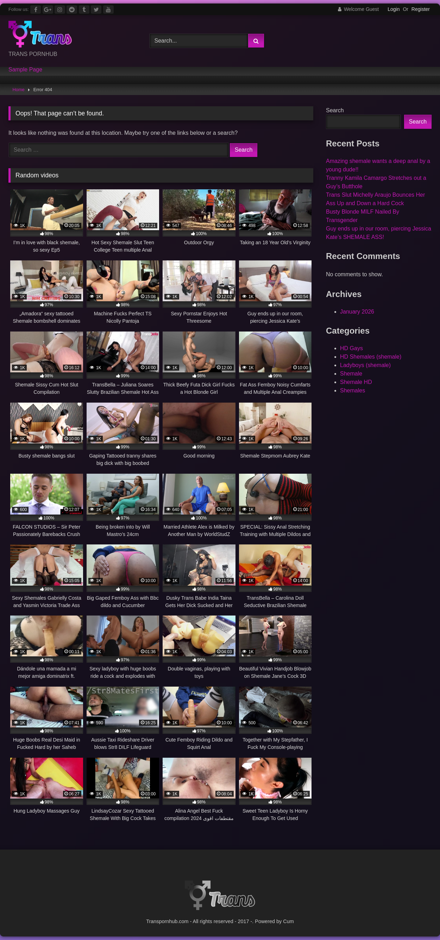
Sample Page (25, 69)
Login (394, 9)
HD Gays (351, 348)
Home (19, 89)
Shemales (352, 390)
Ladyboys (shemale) (365, 365)
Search (335, 110)
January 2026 (357, 312)
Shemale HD (356, 382)
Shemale (351, 374)
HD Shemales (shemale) (370, 357)
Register (420, 9)
